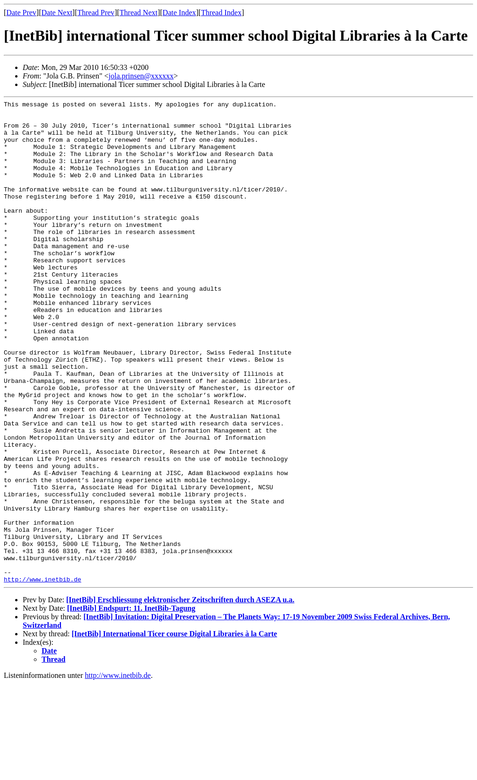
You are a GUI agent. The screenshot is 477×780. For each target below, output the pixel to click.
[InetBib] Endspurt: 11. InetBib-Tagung (131, 705)
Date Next (57, 13)
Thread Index (221, 13)
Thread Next (138, 13)
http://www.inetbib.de (42, 675)
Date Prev (21, 13)
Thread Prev (95, 13)
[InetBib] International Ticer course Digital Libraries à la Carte (175, 730)
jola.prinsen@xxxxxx (141, 76)
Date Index (179, 13)
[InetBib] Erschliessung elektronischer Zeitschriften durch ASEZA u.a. (180, 696)
